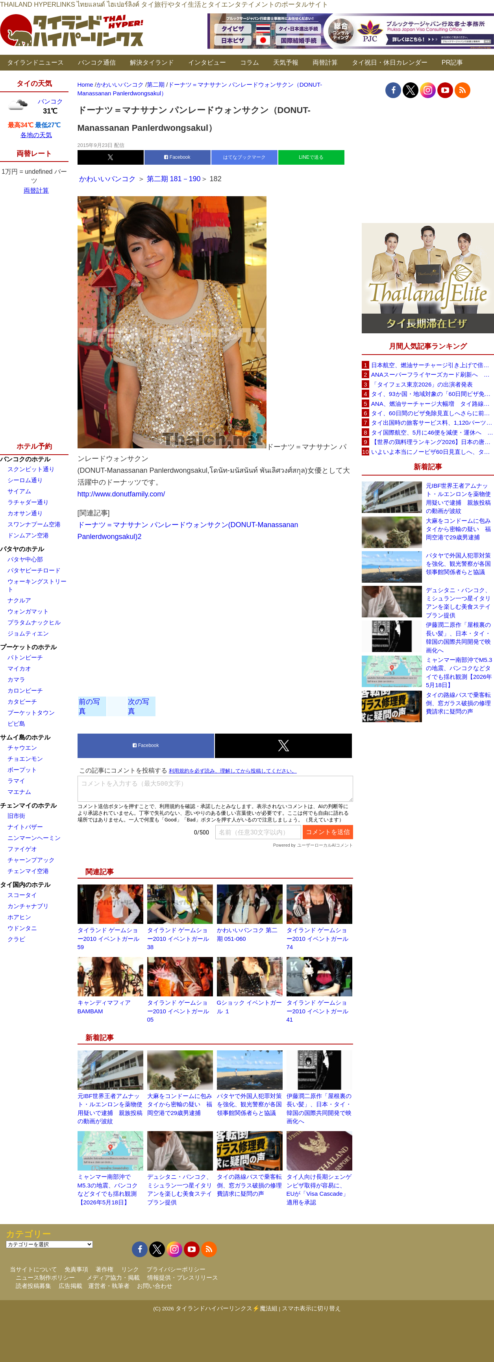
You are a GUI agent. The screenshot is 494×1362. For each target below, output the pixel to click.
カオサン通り (25, 513)
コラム (249, 62)
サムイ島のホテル (25, 737)
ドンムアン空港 (28, 535)
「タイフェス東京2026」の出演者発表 (422, 384)
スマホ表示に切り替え (311, 1308)
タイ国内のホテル (25, 884)
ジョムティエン (28, 633)
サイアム (19, 491)
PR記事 (452, 62)
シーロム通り (25, 480)
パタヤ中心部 (25, 559)
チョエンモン (25, 758)
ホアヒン (19, 917)
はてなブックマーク (244, 157)
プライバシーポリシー (175, 1269)
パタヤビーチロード (34, 570)
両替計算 (325, 62)
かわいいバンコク (108, 179)
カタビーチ (22, 701)
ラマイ (16, 780)
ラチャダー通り (28, 502)
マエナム (19, 791)
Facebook (177, 157)
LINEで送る (311, 157)
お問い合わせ (154, 1285)
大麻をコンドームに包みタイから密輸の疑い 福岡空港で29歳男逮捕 (179, 1104)
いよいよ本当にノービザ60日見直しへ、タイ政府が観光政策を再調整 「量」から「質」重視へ (432, 451)
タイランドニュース (35, 62)
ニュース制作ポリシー (45, 1277)
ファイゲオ (22, 848)
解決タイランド (152, 62)
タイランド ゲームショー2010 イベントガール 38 (178, 938)
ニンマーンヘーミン (34, 837)
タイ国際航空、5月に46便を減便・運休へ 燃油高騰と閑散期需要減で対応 (432, 432)
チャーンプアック (31, 860)
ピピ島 (16, 723)
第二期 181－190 (174, 179)
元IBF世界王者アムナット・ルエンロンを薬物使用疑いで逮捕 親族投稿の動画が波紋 (458, 498)
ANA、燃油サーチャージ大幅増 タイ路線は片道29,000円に (432, 403)
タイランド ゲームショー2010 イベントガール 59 (109, 938)
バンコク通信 (97, 62)
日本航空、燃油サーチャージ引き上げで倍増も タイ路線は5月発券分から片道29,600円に (432, 365)
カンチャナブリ (28, 906)
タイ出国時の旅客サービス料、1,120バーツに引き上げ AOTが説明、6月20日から (432, 422)
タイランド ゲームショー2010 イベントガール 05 (178, 1011)
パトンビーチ (25, 657)
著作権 (104, 1269)
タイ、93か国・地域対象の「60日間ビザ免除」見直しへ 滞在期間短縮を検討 (432, 393)
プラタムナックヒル (34, 622)
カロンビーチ (25, 690)
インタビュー (207, 62)
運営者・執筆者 (109, 1285)
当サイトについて (33, 1269)
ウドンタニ (22, 928)
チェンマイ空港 (28, 871)
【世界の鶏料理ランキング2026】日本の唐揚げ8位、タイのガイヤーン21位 (432, 442)
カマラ (16, 679)
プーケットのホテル (28, 647)
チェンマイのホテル (28, 805)
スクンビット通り (31, 469)
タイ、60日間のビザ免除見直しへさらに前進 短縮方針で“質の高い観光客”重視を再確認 (432, 413)
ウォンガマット (28, 611)
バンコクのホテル (25, 459)
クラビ (16, 939)
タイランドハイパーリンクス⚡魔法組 (227, 1308)
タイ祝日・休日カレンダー (389, 62)
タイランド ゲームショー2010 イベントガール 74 (318, 938)
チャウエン (22, 747)
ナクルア (19, 600)
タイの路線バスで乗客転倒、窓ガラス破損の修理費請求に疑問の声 (249, 1185)
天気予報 (285, 62)
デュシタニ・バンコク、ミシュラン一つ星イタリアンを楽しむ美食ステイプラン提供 (458, 603)
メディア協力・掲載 (113, 1277)
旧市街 (16, 815)
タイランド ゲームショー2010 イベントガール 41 (318, 1011)
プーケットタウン (31, 712)
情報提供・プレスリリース (182, 1277)
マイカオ (19, 668)
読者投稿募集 (33, 1285)
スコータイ (22, 895)
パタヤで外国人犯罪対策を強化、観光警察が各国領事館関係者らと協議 (249, 1104)
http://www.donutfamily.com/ (121, 494)
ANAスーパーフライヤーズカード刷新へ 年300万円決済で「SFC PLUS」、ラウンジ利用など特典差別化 (432, 374)
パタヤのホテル (22, 549)
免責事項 (76, 1269)
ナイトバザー (25, 826)
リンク (130, 1269)
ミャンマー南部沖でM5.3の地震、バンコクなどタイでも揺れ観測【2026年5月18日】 (459, 672)
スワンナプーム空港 (34, 524)
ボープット (22, 769)
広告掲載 (70, 1285)
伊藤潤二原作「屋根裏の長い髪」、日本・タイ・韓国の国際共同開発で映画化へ (458, 637)
